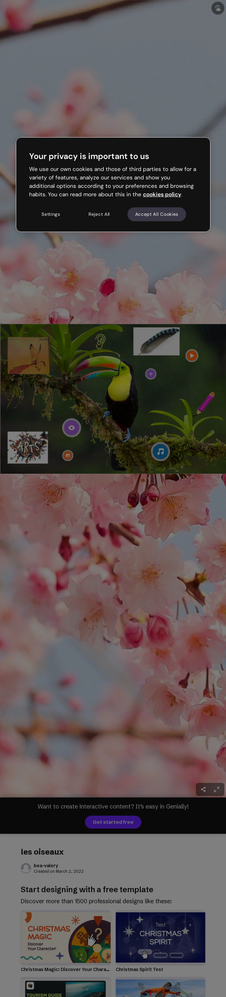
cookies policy (162, 194)
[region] (113, 184)
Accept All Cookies (157, 214)
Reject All (99, 214)
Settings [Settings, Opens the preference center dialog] (51, 214)
